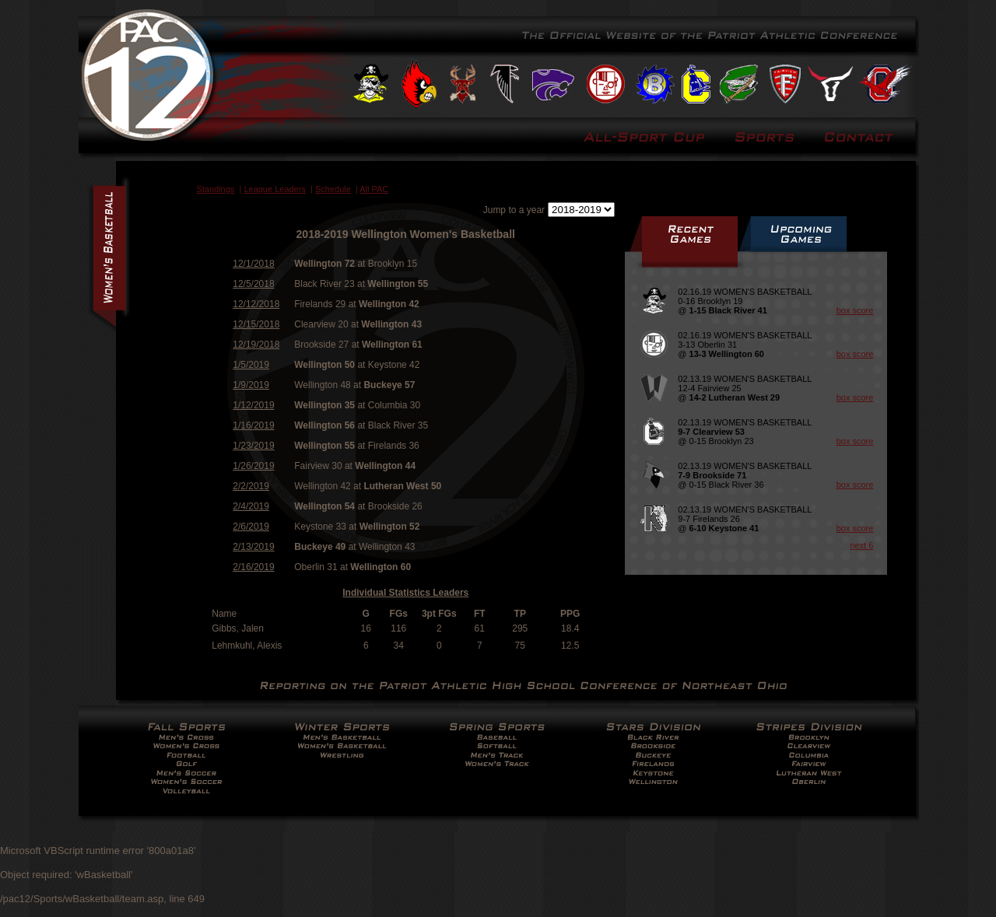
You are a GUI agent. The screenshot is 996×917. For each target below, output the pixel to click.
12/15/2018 (256, 324)
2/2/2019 (251, 486)
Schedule (333, 189)
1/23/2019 (253, 445)
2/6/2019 (251, 526)
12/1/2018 (253, 263)
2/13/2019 (253, 546)
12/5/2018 (253, 283)
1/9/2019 (251, 385)
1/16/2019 (253, 425)
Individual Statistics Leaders (405, 592)
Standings (215, 189)
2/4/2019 (251, 506)
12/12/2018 (256, 304)
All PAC (373, 189)
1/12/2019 (253, 405)
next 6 (861, 545)
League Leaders (275, 189)
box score (855, 310)
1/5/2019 (251, 364)
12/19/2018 (256, 344)
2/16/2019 (253, 567)
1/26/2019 (253, 465)
